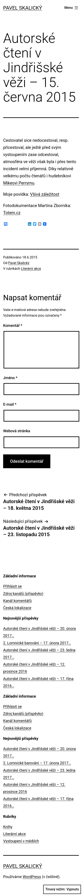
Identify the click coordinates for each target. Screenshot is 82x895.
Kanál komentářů (17, 600)
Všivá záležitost (44, 194)
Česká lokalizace (17, 608)
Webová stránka (16, 431)
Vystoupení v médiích (21, 841)
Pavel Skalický (22, 8)
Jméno (10, 378)
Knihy (7, 827)
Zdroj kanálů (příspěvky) (23, 593)
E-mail (9, 404)
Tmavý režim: (62, 889)
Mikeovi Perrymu (18, 182)
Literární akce (31, 269)
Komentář (12, 325)
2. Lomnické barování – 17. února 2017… (37, 643)
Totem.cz (12, 212)
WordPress (32, 877)
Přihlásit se (12, 586)
